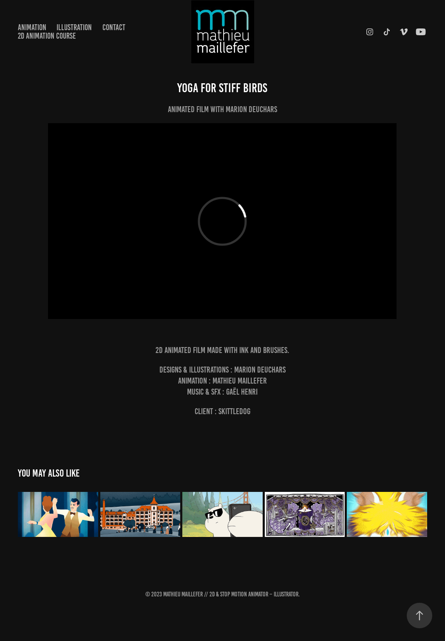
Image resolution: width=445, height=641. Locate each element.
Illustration (74, 27)
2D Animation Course (47, 35)
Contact (113, 27)
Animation (32, 27)
